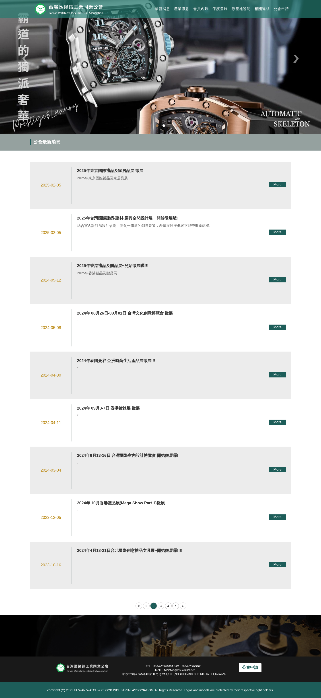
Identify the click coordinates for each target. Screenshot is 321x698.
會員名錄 (200, 9)
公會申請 (281, 9)
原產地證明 (241, 9)
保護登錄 (220, 9)
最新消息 (162, 9)
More (277, 184)
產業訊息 (181, 9)
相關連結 (262, 9)
